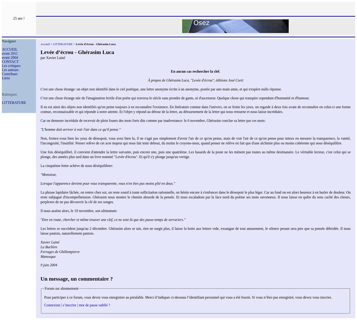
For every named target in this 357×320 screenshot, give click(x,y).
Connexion (52, 305)
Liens (6, 78)
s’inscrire (69, 305)
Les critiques (11, 66)
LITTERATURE (14, 103)
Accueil (45, 44)
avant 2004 (10, 57)
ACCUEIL (10, 49)
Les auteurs (10, 70)
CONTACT (10, 62)
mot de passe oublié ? (94, 305)
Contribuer (10, 74)
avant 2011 (10, 53)
